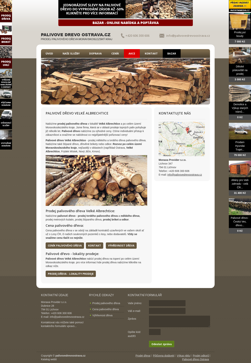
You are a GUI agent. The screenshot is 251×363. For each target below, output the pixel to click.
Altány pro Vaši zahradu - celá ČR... (239, 184)
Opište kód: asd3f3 (134, 334)
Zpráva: (132, 318)
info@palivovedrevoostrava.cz (188, 36)
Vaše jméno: (135, 303)
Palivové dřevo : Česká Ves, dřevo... (240, 221)
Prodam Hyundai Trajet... (240, 146)
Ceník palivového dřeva (65, 245)
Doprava (95, 53)
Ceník (115, 53)
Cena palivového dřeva (105, 309)
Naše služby (71, 53)
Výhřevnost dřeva (121, 245)
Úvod (49, 53)
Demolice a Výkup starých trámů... (240, 108)
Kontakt (151, 53)
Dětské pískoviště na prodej (239, 70)
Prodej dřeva (143, 355)
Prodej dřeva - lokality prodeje (71, 273)
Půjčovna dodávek (163, 355)
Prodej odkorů (201, 355)
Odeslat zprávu (161, 344)
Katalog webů (49, 359)
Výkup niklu (183, 355)
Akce (132, 53)
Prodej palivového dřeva (106, 303)
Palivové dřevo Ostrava (195, 359)
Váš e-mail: (134, 310)
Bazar (171, 53)
